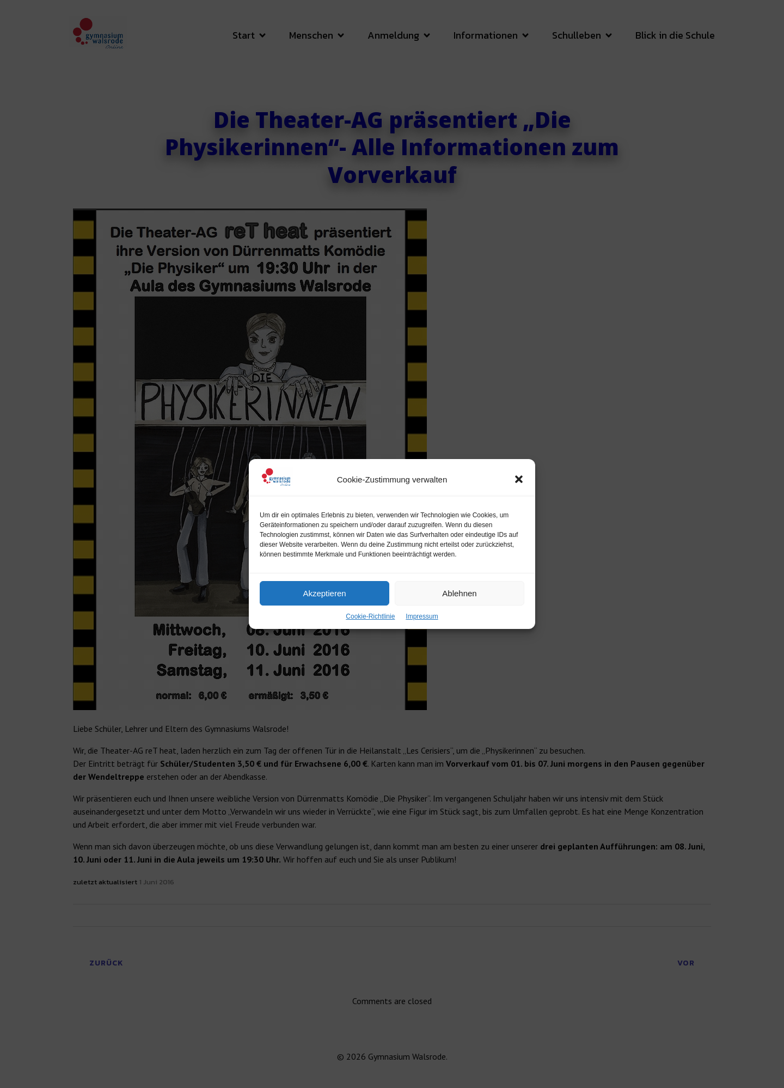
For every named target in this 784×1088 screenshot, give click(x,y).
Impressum (422, 631)
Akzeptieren (324, 608)
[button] (518, 494)
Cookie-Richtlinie (370, 631)
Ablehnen (459, 608)
